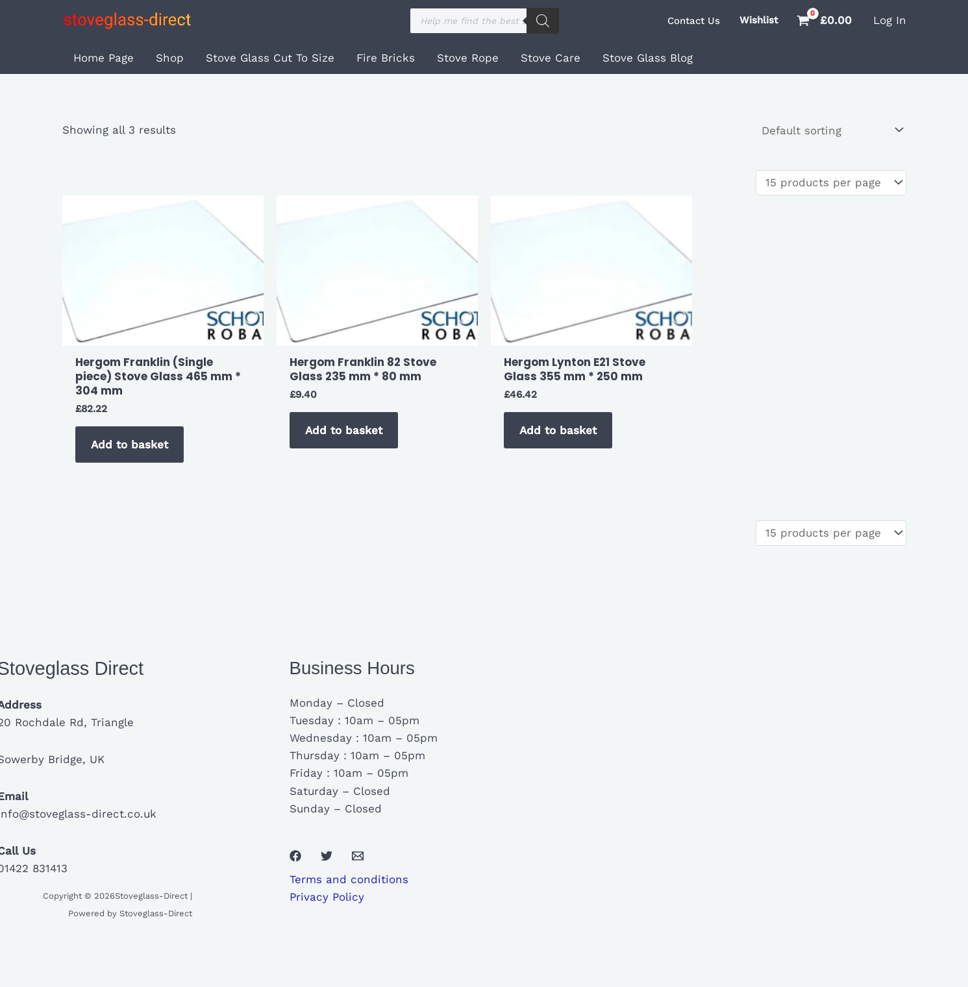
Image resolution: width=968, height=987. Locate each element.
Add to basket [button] (129, 444)
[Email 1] (358, 856)
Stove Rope (468, 57)
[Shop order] (831, 130)
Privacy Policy (327, 896)
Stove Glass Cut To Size (270, 57)
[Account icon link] (889, 20)
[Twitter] (326, 856)
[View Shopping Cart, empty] (825, 20)
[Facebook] (295, 856)
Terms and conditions (349, 879)
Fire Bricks (385, 57)
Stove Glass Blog (647, 57)
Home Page (103, 57)
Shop (170, 57)
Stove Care (550, 57)
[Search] (543, 21)
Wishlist (758, 20)
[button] (693, 21)
